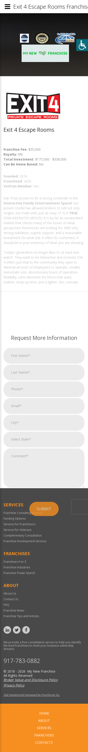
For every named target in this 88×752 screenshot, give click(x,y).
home (44, 713)
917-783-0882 (22, 661)
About (44, 720)
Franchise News (14, 610)
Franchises (44, 735)
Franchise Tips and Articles (21, 616)
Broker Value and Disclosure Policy (31, 680)
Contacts (44, 742)
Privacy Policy (14, 685)
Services (44, 728)
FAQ (6, 605)
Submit (44, 594)
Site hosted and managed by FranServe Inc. (32, 695)
